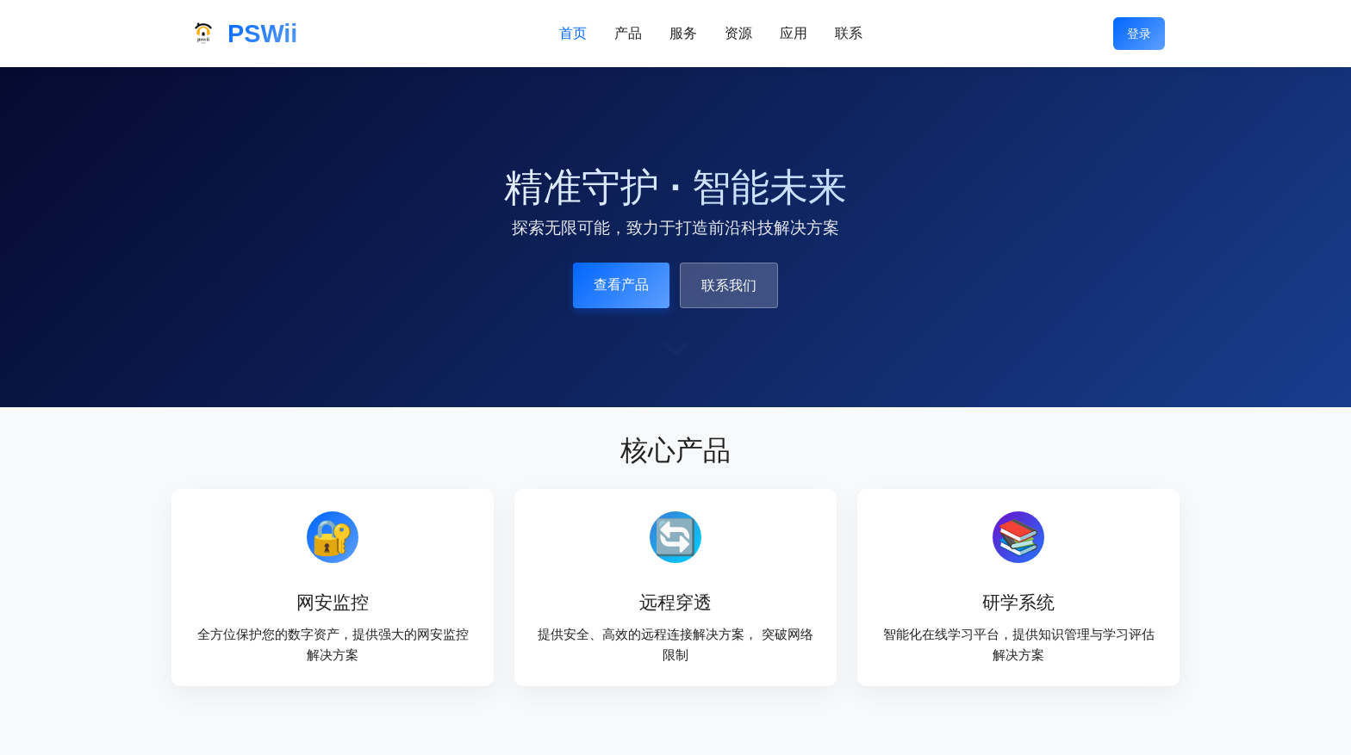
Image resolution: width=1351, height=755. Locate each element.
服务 (683, 33)
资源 (738, 33)
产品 (628, 33)
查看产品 (621, 284)
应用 (793, 33)
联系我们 (728, 285)
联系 (848, 33)
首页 (573, 33)
